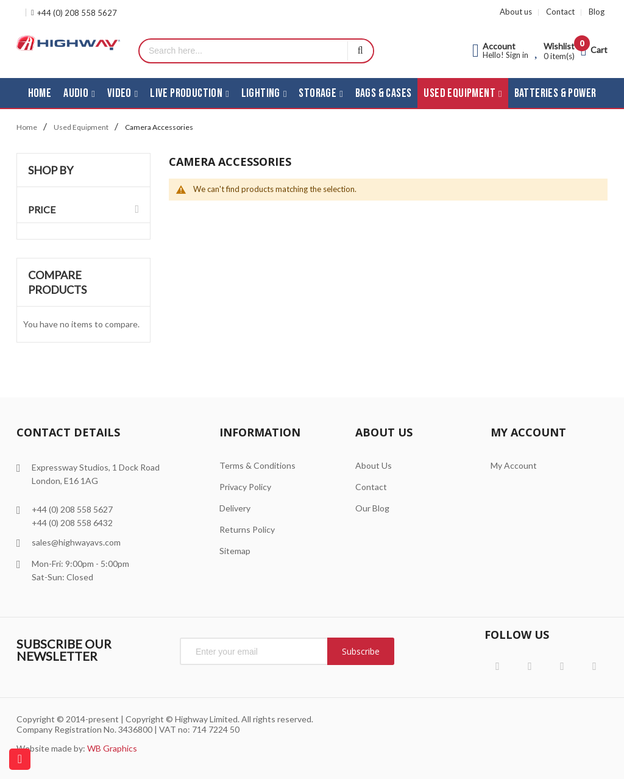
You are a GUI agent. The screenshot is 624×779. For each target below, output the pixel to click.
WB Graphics (112, 748)
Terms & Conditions (257, 465)
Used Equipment (81, 127)
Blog (596, 11)
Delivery (234, 508)
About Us (373, 465)
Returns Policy (247, 529)
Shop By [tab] (50, 170)
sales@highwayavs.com (76, 542)
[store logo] (68, 43)
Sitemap (234, 551)
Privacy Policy (245, 487)
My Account (514, 465)
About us (516, 11)
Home (26, 127)
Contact (560, 11)
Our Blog (372, 508)
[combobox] (243, 51)
